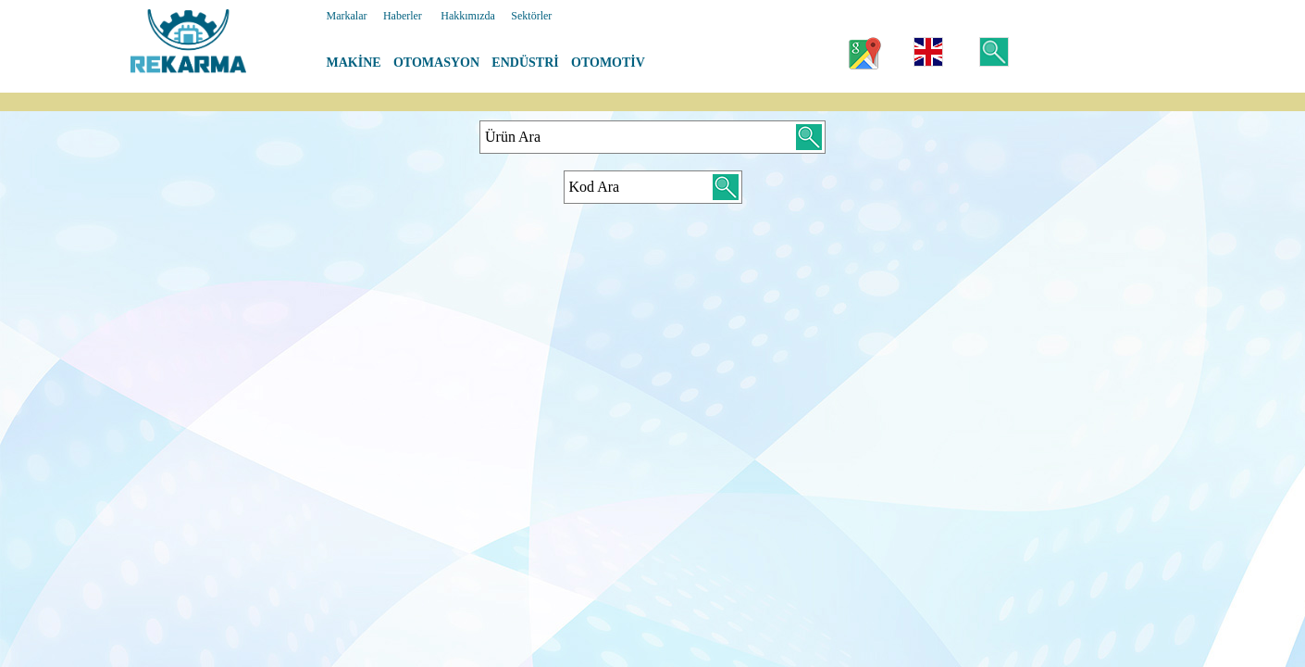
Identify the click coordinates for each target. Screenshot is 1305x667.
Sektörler (531, 15)
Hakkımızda (468, 15)
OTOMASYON (436, 62)
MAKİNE (354, 62)
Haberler (402, 15)
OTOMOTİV (608, 62)
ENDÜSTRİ (524, 62)
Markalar (347, 15)
